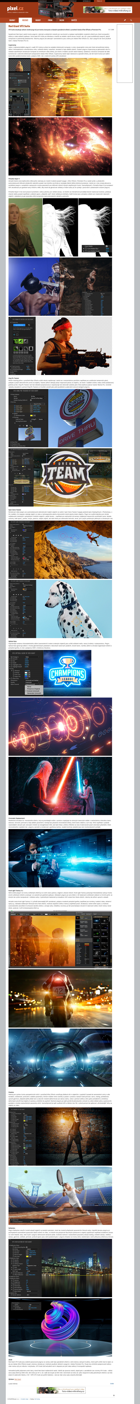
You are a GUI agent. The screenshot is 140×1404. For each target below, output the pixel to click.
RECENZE (25, 20)
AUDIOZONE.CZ (42, 1)
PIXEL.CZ (99, 1)
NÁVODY (38, 20)
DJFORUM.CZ (72, 1)
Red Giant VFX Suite (19, 26)
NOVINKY (12, 20)
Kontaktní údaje (24, 1399)
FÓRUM (50, 20)
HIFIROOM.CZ (87, 1)
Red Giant (17, 1379)
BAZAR (62, 20)
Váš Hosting (37, 1399)
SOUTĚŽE (74, 20)
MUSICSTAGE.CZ (57, 1)
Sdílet (112, 1383)
